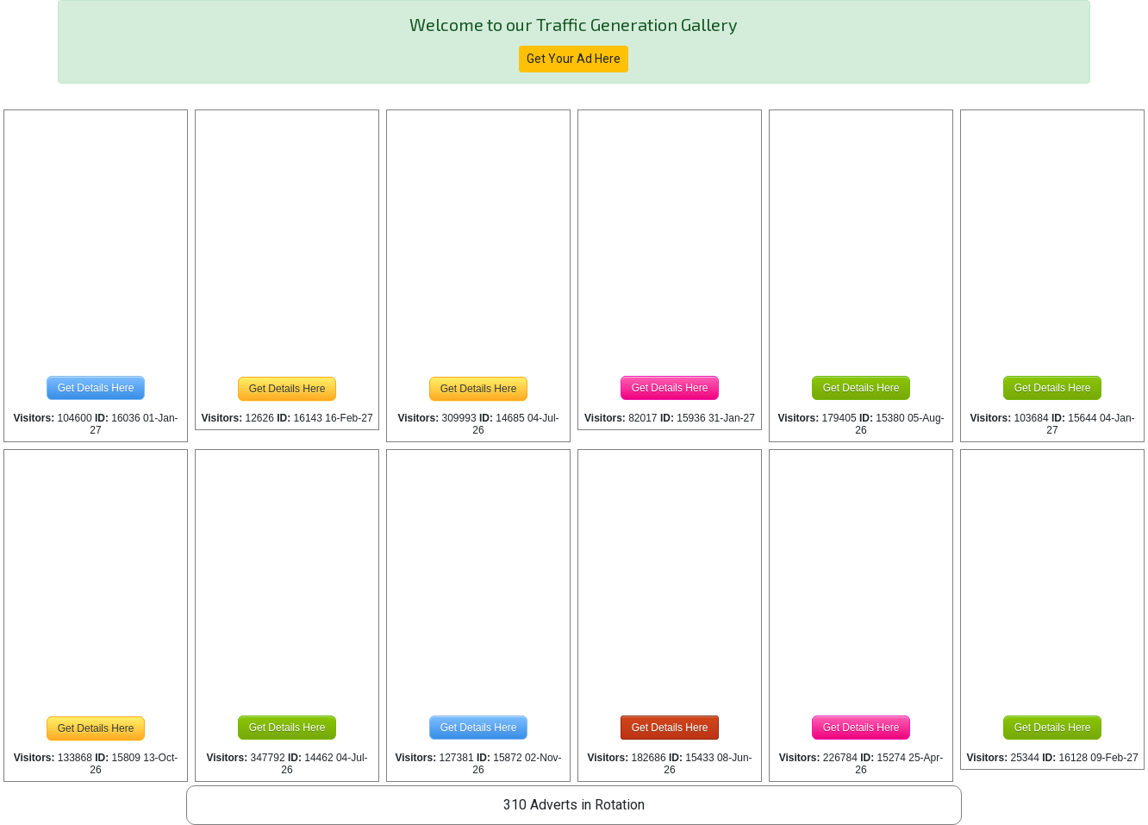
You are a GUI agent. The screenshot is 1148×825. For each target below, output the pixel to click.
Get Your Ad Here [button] (574, 59)
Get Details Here (96, 388)
